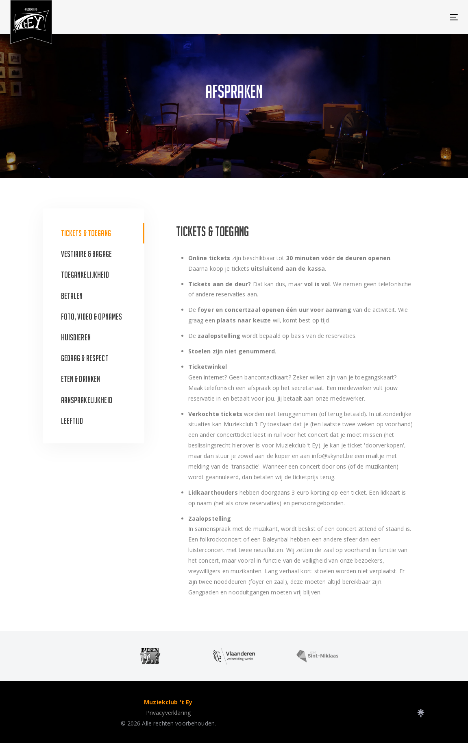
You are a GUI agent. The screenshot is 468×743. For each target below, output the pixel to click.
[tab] (93, 233)
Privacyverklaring (168, 713)
